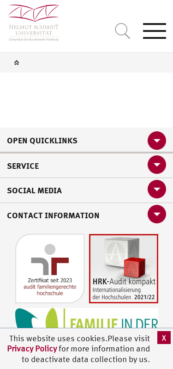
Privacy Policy (33, 348)
